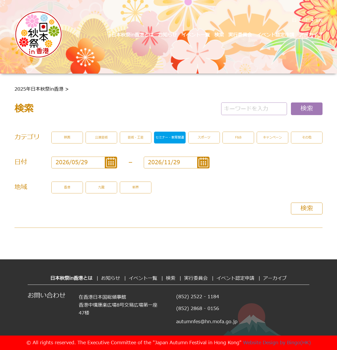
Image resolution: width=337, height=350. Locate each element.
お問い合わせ (47, 296)
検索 (219, 35)
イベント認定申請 (275, 35)
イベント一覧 (195, 35)
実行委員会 (240, 35)
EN (319, 20)
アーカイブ (311, 35)
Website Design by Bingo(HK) (277, 342)
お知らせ (167, 35)
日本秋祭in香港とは (132, 35)
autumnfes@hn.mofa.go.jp (206, 321)
